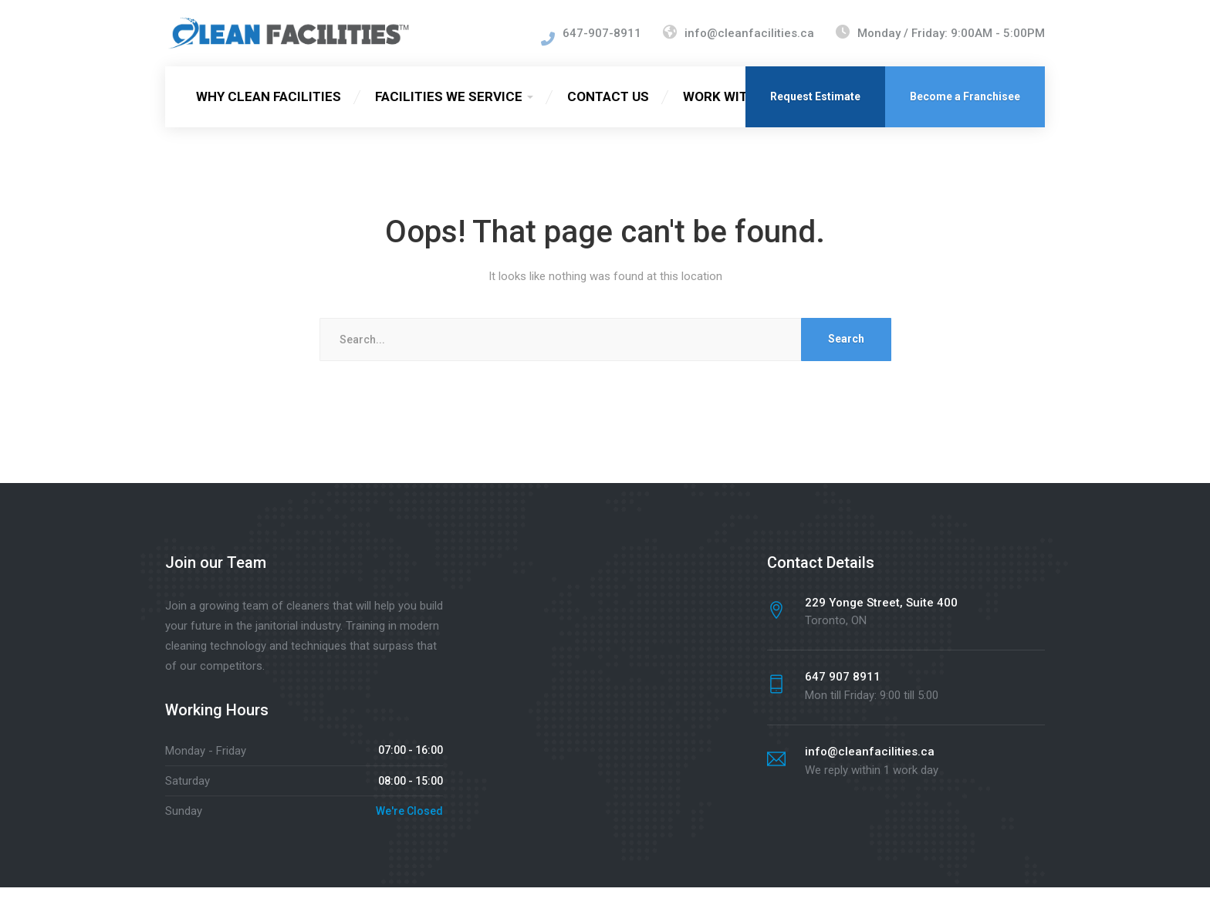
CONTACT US (608, 111)
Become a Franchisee (965, 111)
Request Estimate (815, 111)
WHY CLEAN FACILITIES (268, 111)
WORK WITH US (730, 111)
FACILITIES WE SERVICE (448, 111)
